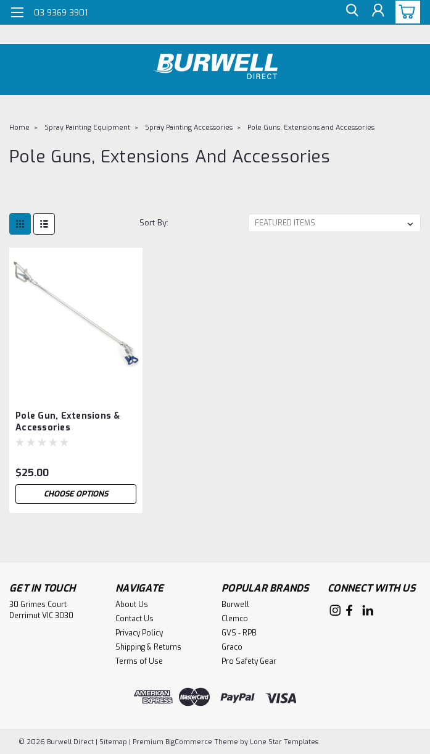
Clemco (234, 619)
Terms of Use (139, 661)
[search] (350, 12)
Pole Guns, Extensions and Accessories (310, 127)
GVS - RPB (239, 633)
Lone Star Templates (284, 742)
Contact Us (134, 619)
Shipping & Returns (148, 647)
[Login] (377, 12)
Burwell (235, 604)
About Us (131, 604)
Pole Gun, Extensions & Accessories (67, 422)
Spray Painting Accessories (189, 127)
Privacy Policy (139, 633)
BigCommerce (188, 742)
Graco (231, 647)
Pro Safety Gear (248, 661)
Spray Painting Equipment (87, 127)
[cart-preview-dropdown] (405, 12)
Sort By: (153, 222)
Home (19, 127)
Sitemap (113, 742)
